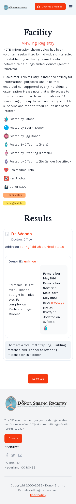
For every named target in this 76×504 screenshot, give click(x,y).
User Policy (38, 495)
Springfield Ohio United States (42, 247)
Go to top (38, 378)
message (57, 302)
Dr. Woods (21, 233)
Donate (13, 438)
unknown (31, 261)
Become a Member (50, 6)
